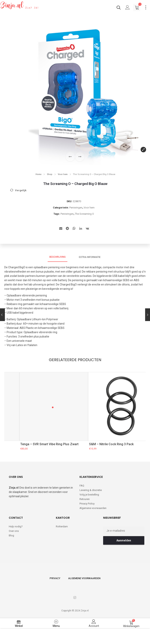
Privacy (55, 578)
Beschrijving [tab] (57, 257)
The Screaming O (84, 213)
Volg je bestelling (89, 494)
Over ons (14, 530)
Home (38, 174)
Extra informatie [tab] (90, 257)
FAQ (81, 485)
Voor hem (63, 174)
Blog (11, 535)
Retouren (84, 499)
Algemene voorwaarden (92, 508)
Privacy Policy (87, 503)
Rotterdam (62, 526)
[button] (79, 156)
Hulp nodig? (16, 526)
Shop (49, 174)
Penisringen (75, 207)
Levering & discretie (90, 490)
